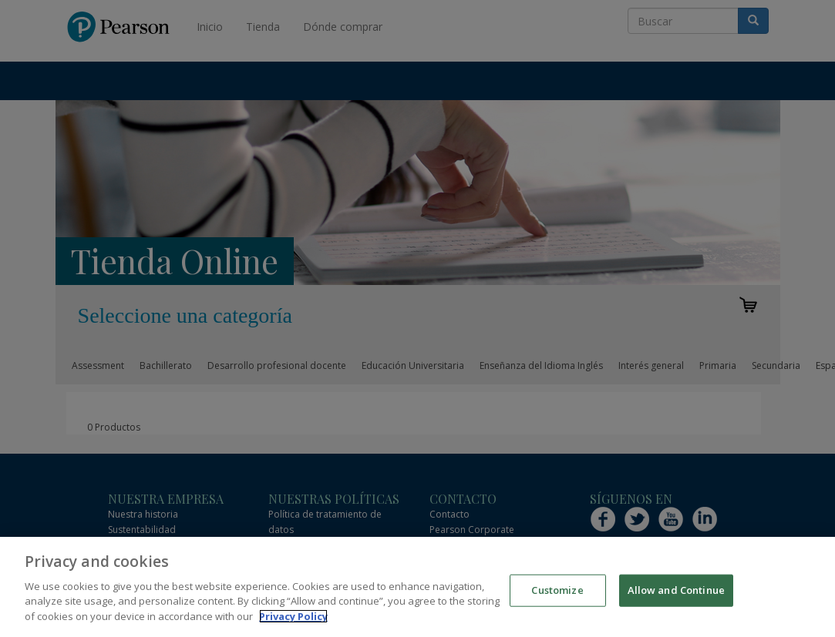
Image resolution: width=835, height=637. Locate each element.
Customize (557, 600)
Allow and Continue (676, 600)
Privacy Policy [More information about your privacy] (293, 626)
